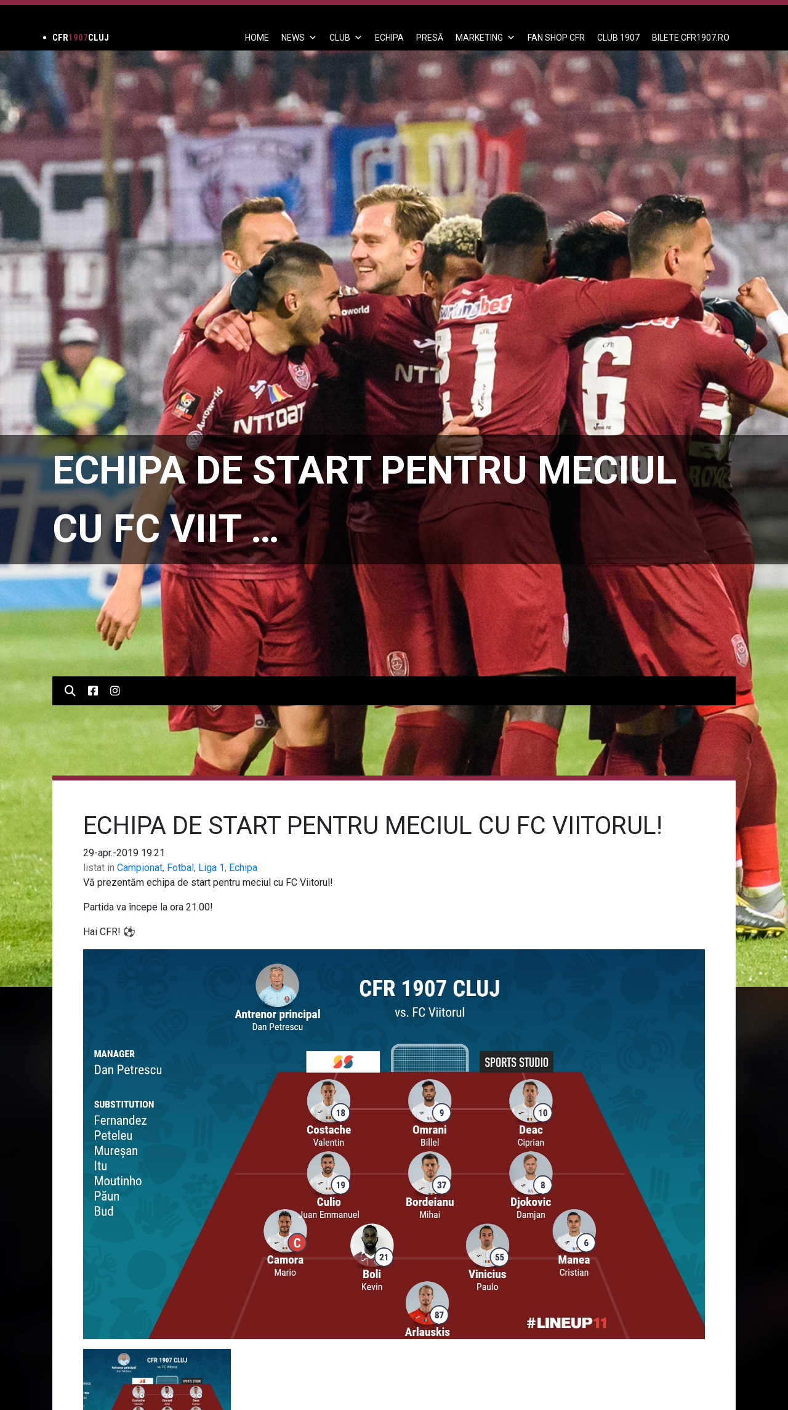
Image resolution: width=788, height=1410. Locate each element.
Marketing (485, 38)
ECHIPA (389, 38)
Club (346, 38)
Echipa (243, 867)
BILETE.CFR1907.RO (691, 38)
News (299, 38)
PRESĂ (429, 38)
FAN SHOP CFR (556, 38)
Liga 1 (211, 867)
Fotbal (180, 867)
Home (257, 38)
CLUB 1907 (618, 38)
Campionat (140, 867)
